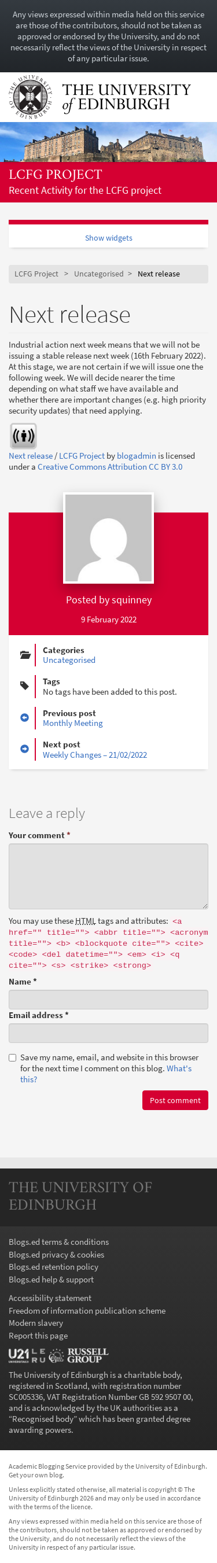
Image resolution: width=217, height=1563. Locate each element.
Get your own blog (35, 1474)
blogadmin (136, 455)
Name (23, 981)
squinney (132, 599)
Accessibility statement (50, 1297)
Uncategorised (99, 274)
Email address (39, 1014)
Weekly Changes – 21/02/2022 (95, 754)
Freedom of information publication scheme (87, 1310)
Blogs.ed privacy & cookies (56, 1254)
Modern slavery (36, 1322)
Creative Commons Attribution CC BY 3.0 (110, 466)
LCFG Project (55, 175)
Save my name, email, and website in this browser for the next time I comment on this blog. (103, 1068)
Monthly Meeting (73, 722)
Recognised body (42, 1418)
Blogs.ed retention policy (53, 1266)
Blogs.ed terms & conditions (59, 1241)
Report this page (38, 1335)
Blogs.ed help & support (51, 1279)
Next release (31, 455)
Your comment (40, 835)
